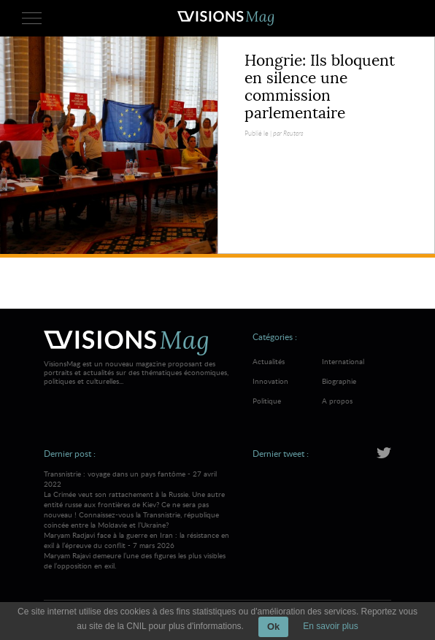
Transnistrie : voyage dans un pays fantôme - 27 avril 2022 (139, 499)
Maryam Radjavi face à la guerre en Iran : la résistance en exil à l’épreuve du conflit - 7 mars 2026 (139, 550)
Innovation (270, 381)
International (343, 361)
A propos (337, 401)
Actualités (269, 361)
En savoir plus (330, 626)
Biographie (339, 381)
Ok (273, 626)
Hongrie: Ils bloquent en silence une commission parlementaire (320, 87)
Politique (267, 401)
